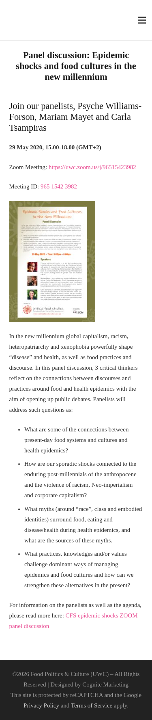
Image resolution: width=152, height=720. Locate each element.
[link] (92, 167)
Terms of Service (91, 705)
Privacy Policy (41, 705)
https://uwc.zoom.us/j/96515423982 (92, 167)
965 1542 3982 (59, 186)
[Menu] (142, 20)
